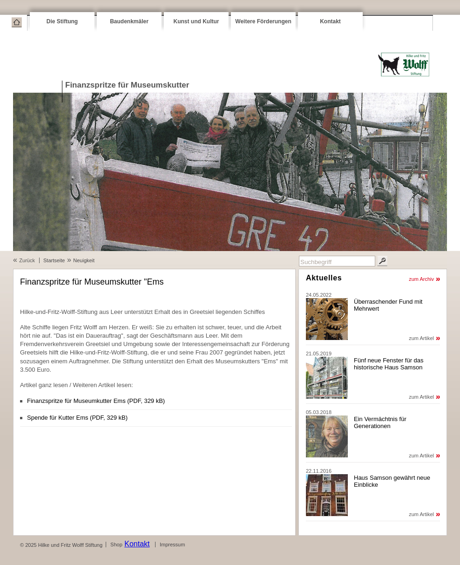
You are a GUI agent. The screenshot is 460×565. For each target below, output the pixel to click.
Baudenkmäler (129, 21)
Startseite (17, 22)
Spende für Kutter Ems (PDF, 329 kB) (77, 417)
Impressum (172, 544)
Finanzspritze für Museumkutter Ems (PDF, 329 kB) (96, 400)
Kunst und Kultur (196, 21)
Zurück (27, 260)
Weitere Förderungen (263, 21)
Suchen (382, 261)
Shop (116, 544)
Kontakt (330, 21)
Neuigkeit (84, 260)
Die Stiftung (62, 21)
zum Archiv (421, 279)
